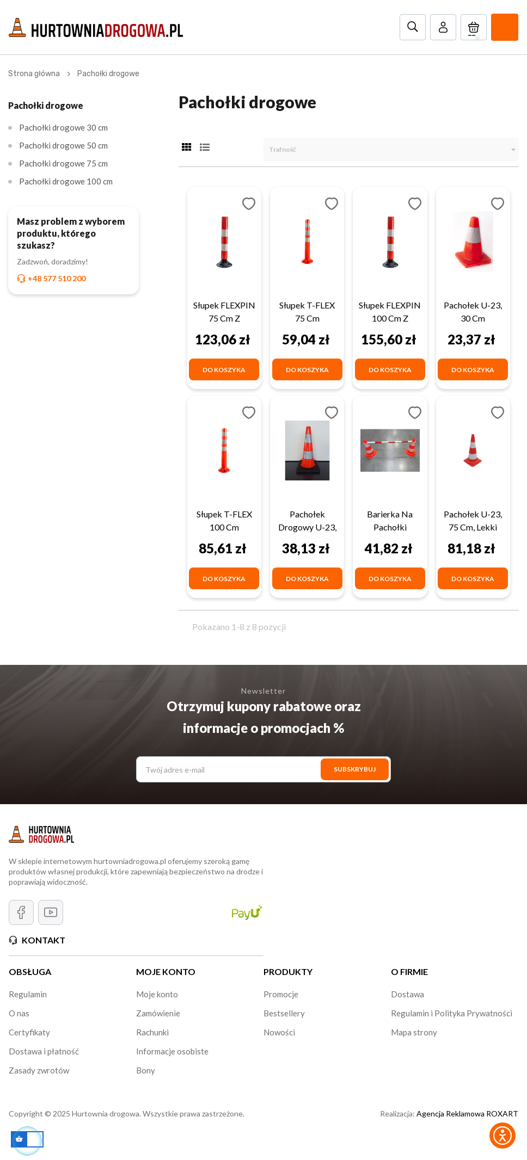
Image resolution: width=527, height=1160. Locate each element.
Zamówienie (158, 1013)
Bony (145, 1070)
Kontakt (43, 940)
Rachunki (152, 1032)
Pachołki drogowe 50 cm (63, 145)
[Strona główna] (34, 74)
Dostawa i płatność (44, 1051)
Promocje (281, 994)
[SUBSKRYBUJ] (355, 769)
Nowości (279, 1032)
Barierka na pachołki (390, 520)
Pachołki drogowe (45, 105)
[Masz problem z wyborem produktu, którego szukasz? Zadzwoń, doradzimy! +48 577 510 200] (73, 250)
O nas (19, 1013)
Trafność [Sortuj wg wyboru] (394, 149)
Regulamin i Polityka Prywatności (451, 1013)
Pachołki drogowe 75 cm (63, 163)
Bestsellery (284, 1013)
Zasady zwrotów (39, 1070)
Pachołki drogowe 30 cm (63, 127)
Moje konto (157, 994)
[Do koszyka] (224, 369)
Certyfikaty (29, 1032)
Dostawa (407, 994)
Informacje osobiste (172, 1051)
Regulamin (28, 994)
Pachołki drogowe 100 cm (66, 181)
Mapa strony (414, 1032)
